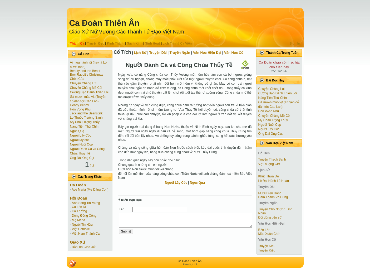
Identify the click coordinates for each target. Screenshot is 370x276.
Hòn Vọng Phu (80, 109)
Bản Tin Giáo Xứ (83, 247)
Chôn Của (77, 79)
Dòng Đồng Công (84, 215)
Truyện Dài (158, 53)
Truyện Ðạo (95, 43)
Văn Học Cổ (233, 53)
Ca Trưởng (79, 211)
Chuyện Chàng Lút (83, 83)
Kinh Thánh (115, 43)
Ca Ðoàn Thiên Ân (104, 23)
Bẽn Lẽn (264, 230)
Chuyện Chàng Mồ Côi (86, 88)
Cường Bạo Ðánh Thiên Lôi (89, 92)
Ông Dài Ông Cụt (82, 158)
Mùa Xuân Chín (269, 234)
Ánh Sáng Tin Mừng (86, 203)
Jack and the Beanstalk (86, 113)
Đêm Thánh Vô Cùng (273, 197)
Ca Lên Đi (79, 207)
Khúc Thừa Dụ (268, 176)
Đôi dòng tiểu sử (270, 217)
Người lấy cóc (80, 140)
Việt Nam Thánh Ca (86, 233)
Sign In (295, 43)
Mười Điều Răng (270, 193)
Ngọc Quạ (77, 131)
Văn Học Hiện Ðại (207, 53)
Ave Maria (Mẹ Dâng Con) (90, 189)
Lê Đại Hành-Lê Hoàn (273, 181)
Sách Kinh (134, 43)
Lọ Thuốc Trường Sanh (86, 117)
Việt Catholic (81, 229)
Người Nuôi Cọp (81, 144)
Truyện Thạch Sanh (272, 159)
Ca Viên (186, 43)
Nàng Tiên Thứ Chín (84, 126)
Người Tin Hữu (82, 224)
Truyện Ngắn (180, 53)
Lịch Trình (169, 43)
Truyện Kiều (266, 246)
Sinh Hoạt (152, 43)
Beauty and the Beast (85, 71)
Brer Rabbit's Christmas (86, 74)
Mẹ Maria (78, 220)
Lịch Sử (140, 53)
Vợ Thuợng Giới (269, 164)
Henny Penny (79, 105)
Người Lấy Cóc (80, 135)
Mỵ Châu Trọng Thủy (85, 122)
